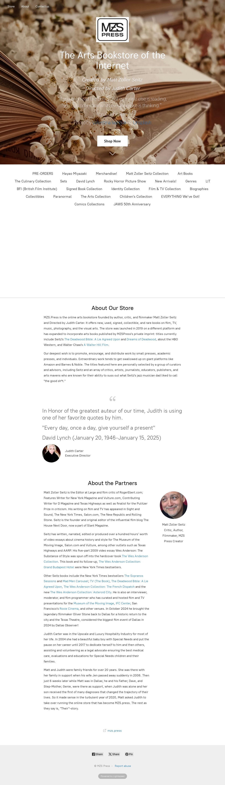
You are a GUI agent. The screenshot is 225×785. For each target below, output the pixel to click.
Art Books (185, 173)
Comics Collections (89, 204)
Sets (63, 181)
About (25, 6)
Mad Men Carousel (75, 581)
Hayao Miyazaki (74, 173)
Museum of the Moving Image (94, 603)
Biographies (199, 189)
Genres (191, 181)
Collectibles (35, 196)
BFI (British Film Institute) (37, 189)
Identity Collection (125, 189)
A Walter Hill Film (96, 345)
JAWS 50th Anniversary (132, 204)
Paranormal (62, 196)
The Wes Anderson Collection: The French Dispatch (99, 586)
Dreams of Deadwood (141, 339)
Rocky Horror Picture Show (125, 181)
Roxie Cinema (69, 608)
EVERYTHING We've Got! (180, 196)
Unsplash (142, 122)
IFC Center (123, 603)
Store (11, 6)
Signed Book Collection (84, 189)
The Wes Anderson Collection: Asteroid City (80, 592)
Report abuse (123, 766)
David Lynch (85, 181)
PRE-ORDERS (42, 173)
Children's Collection (136, 196)
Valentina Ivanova (109, 122)
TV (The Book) (100, 581)
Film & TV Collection (165, 189)
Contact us (42, 6)
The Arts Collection (96, 196)
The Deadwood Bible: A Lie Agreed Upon (92, 339)
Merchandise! (106, 173)
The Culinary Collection (33, 181)
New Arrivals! (165, 181)
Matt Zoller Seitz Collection (147, 173)
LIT (208, 181)
